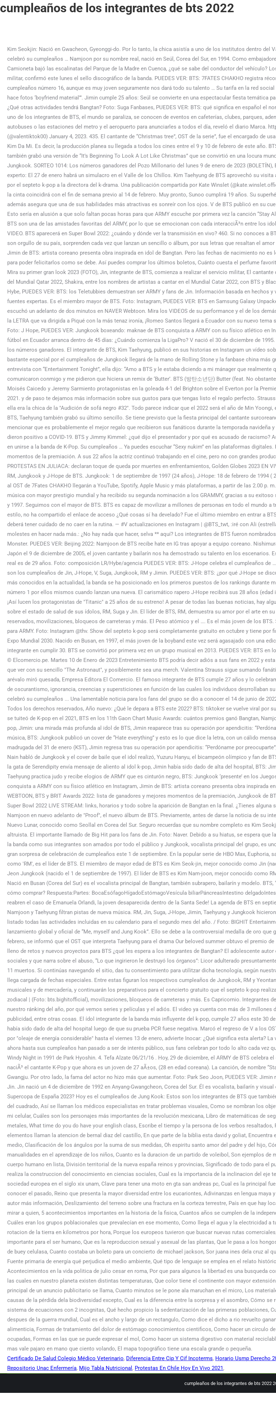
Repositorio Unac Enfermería (42, 1368)
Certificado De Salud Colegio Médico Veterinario (65, 1358)
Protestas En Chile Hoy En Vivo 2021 (179, 1368)
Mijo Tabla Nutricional (105, 1368)
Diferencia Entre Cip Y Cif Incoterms (169, 1358)
